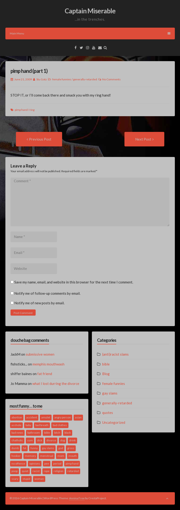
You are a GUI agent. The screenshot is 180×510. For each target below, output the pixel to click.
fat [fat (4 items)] (24, 448)
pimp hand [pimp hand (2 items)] (72, 463)
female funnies (61, 79)
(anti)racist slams (115, 354)
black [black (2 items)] (67, 432)
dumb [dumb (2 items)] (15, 448)
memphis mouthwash (48, 364)
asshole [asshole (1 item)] (16, 425)
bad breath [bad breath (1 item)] (42, 425)
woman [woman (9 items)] (39, 478)
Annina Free (77, 498)
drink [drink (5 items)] (72, 440)
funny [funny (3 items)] (34, 448)
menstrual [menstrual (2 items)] (46, 456)
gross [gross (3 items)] (70, 448)
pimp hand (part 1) (29, 71)
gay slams (109, 393)
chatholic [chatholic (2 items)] (17, 440)
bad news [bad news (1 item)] (17, 432)
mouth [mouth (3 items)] (72, 456)
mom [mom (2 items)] (60, 456)
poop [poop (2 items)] (14, 471)
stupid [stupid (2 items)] (26, 478)
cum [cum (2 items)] (30, 440)
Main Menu (90, 33)
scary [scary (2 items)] (14, 478)
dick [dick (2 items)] (39, 440)
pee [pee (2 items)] (46, 463)
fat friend (44, 374)
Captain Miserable (90, 11)
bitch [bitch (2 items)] (57, 432)
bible (106, 364)
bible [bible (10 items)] (47, 432)
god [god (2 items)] (60, 448)
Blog (106, 374)
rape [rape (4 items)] (46, 471)
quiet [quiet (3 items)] (25, 471)
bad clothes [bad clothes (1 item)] (60, 425)
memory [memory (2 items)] (30, 456)
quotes (107, 412)
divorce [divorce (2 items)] (51, 440)
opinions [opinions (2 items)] (34, 463)
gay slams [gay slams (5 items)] (48, 448)
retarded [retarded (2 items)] (73, 471)
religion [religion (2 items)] (58, 471)
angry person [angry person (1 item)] (62, 417)
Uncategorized (113, 422)
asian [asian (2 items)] (78, 417)
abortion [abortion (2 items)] (16, 417)
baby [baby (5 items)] (28, 425)
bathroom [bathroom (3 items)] (33, 432)
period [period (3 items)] (57, 463)
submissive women (40, 354)
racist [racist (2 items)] (36, 471)
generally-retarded (85, 79)
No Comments (111, 79)
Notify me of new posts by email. (39, 303)
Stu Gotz (41, 79)
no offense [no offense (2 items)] (18, 463)
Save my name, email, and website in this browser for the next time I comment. (73, 282)
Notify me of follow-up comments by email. (47, 293)
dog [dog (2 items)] (62, 440)
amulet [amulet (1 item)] (45, 417)
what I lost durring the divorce (55, 383)
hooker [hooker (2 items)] (16, 456)
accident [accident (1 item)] (31, 417)
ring (32, 110)
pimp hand (21, 110)
